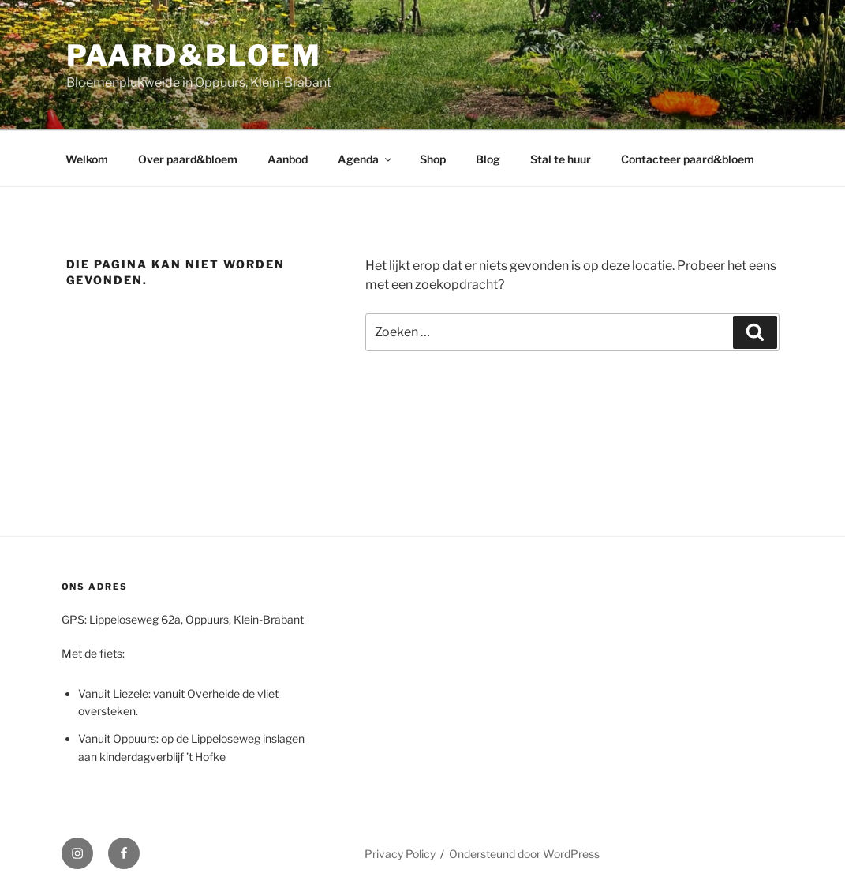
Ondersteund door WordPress (524, 853)
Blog (488, 159)
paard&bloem (194, 55)
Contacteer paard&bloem (687, 159)
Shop (433, 159)
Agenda (366, 159)
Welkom (86, 159)
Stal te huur (560, 159)
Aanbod (287, 159)
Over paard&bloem (187, 159)
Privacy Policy (400, 853)
